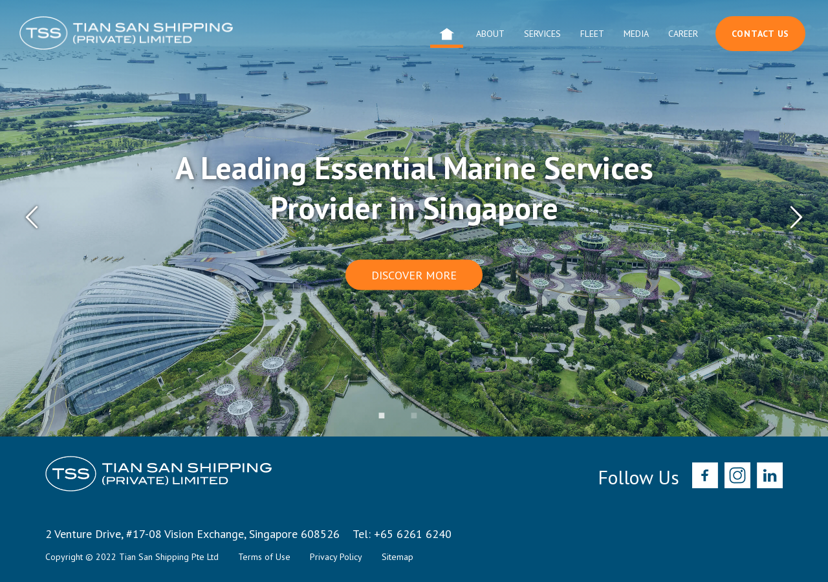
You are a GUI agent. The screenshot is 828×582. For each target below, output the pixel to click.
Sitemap (397, 557)
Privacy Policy (336, 557)
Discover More (414, 274)
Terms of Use (264, 557)
